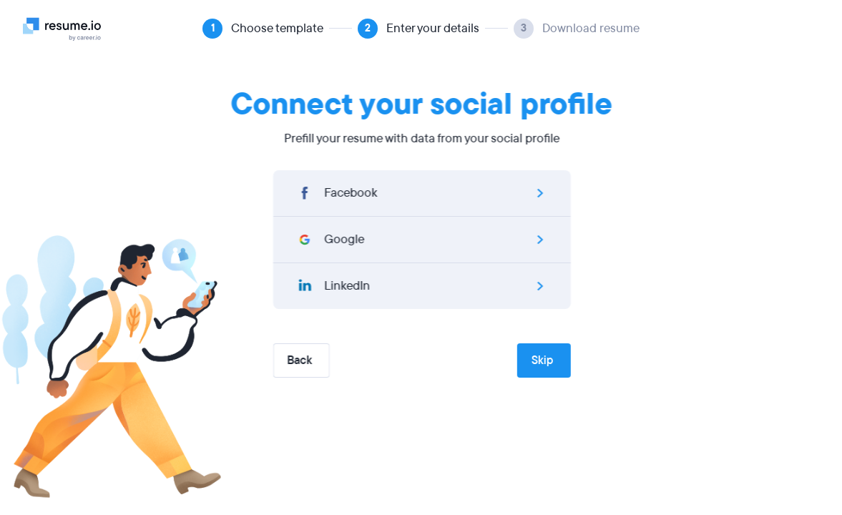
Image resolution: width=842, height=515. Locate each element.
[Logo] (67, 28)
